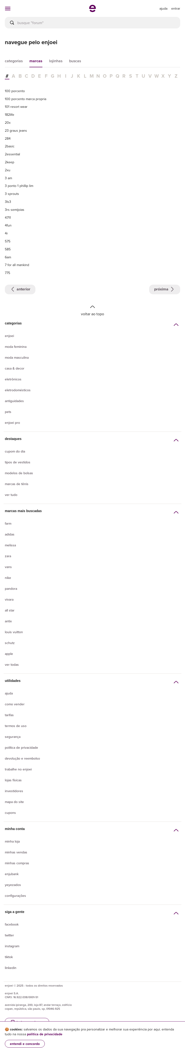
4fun (8, 225)
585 (8, 249)
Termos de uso (15, 725)
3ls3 (8, 201)
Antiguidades (14, 400)
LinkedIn (10, 967)
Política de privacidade (21, 747)
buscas (75, 60)
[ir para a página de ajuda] (163, 8)
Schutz (10, 642)
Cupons (10, 812)
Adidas (9, 534)
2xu (7, 170)
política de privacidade (44, 1034)
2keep (9, 162)
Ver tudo (11, 494)
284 (8, 138)
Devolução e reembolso (22, 758)
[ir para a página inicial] (92, 10)
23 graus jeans (16, 130)
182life (9, 114)
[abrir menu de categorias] (8, 8)
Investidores (14, 791)
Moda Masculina (17, 357)
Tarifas (9, 715)
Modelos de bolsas (19, 473)
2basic (9, 146)
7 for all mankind (17, 264)
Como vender (15, 704)
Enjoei (9, 335)
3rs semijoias (14, 209)
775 (7, 272)
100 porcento (15, 91)
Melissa (10, 545)
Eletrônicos (13, 379)
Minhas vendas (16, 852)
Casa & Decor (14, 368)
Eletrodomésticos (18, 390)
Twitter (9, 935)
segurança (12, 736)
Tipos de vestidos (17, 462)
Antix (8, 621)
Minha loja (12, 841)
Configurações (15, 895)
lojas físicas (13, 780)
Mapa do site (14, 801)
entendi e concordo (25, 1043)
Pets (8, 411)
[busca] (92, 22)
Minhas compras (17, 863)
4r (6, 233)
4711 (8, 217)
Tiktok (9, 956)
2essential (12, 154)
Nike (8, 577)
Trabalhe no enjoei (18, 769)
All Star (9, 610)
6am (8, 257)
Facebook (12, 924)
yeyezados (13, 884)
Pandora (11, 588)
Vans (8, 566)
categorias (14, 60)
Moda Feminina (15, 346)
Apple (9, 653)
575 (7, 241)
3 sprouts (12, 193)
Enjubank (12, 874)
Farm (8, 523)
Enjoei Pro (12, 422)
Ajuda (9, 693)
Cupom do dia (15, 451)
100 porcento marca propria (25, 98)
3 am (8, 178)
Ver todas (12, 664)
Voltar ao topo (92, 310)
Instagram (12, 946)
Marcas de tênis (16, 483)
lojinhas (55, 60)
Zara (8, 556)
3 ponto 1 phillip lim (19, 185)
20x (8, 122)
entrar (175, 8)
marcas (35, 61)
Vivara (9, 599)
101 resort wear (16, 106)
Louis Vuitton (14, 632)
